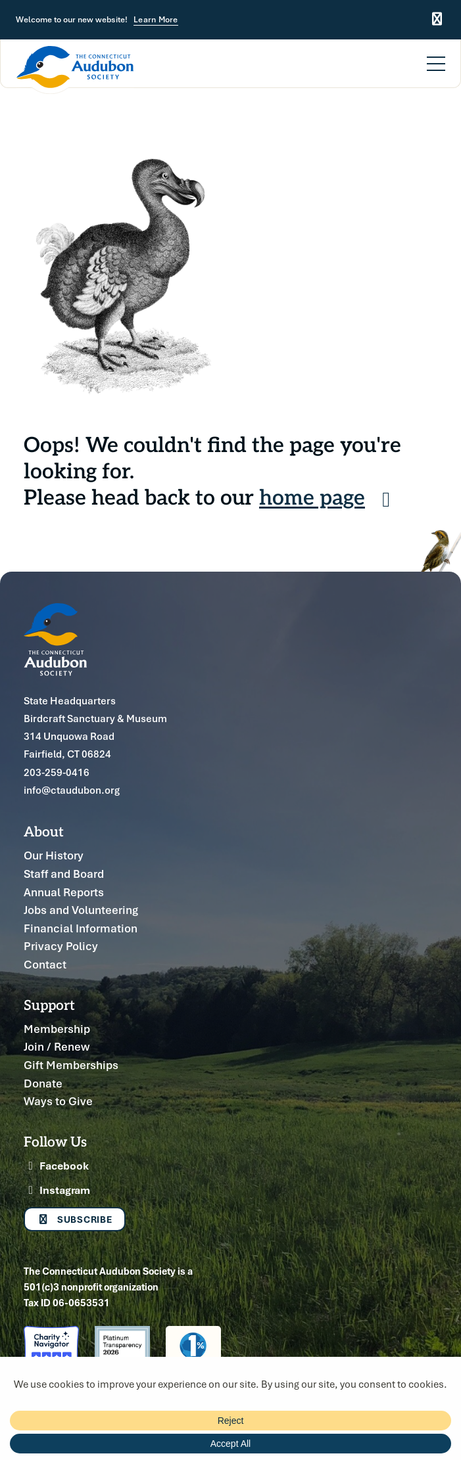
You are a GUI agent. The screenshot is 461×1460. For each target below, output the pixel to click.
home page (329, 496)
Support (49, 1004)
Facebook (56, 1165)
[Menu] (436, 56)
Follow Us (55, 1141)
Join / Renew (56, 1046)
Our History (54, 855)
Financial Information (80, 928)
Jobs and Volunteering (81, 909)
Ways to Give (58, 1100)
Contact (45, 964)
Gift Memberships (71, 1064)
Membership (57, 1028)
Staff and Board (64, 873)
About (44, 831)
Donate (43, 1083)
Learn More (155, 20)
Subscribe (74, 1219)
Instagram (57, 1190)
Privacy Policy (61, 945)
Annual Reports (64, 892)
